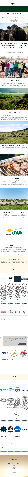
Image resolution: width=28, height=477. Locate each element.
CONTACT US (14, 253)
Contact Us (14, 21)
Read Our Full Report (14, 54)
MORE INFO (5, 253)
